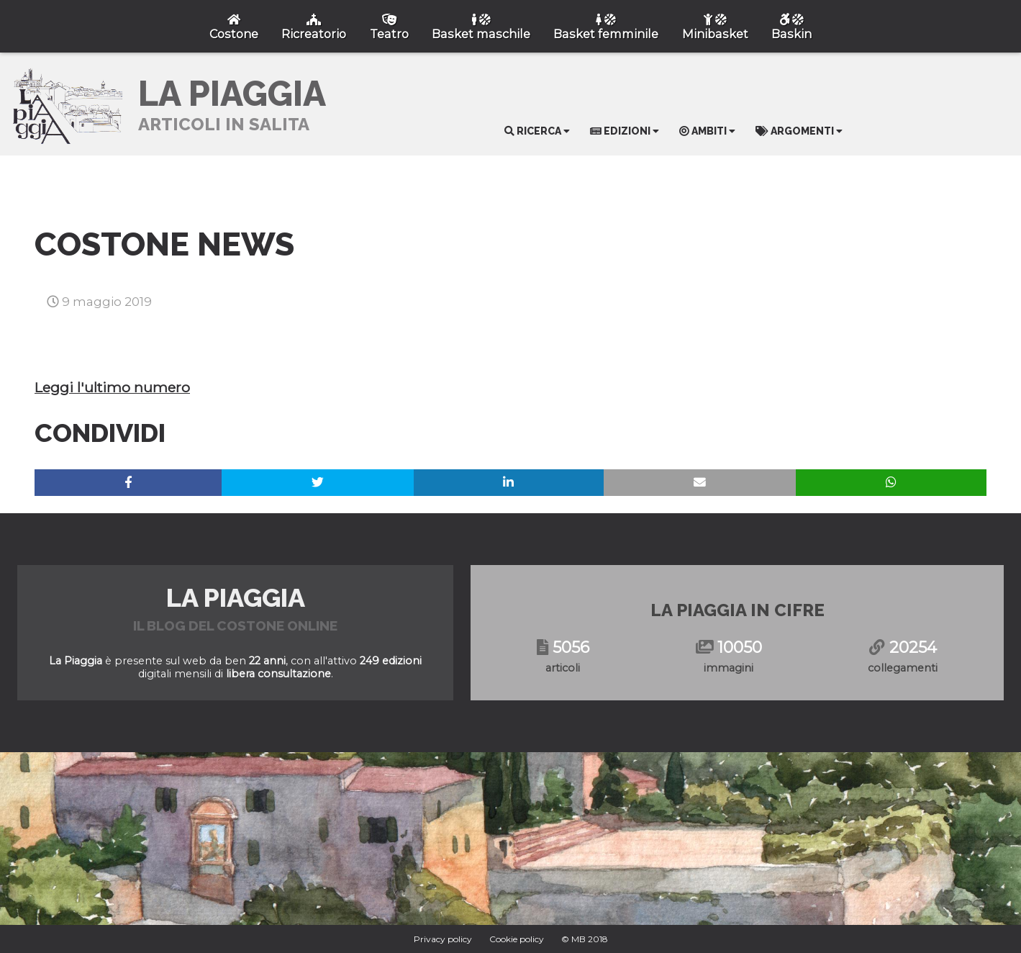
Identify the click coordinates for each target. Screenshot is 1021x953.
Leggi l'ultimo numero (112, 387)
